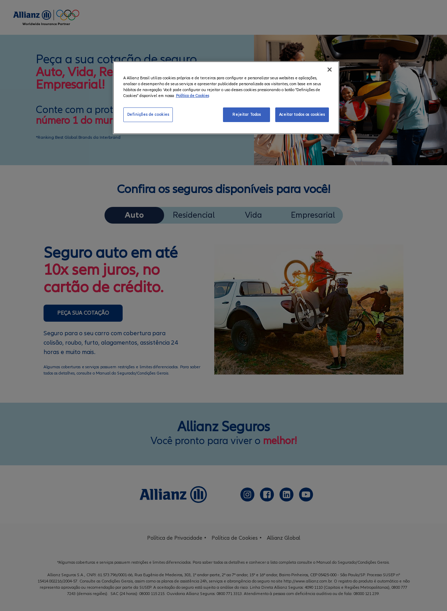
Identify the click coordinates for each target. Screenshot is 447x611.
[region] (226, 97)
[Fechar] (329, 69)
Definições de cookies (148, 114)
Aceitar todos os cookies (302, 114)
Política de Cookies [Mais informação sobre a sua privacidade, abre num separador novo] (192, 96)
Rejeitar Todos (246, 114)
